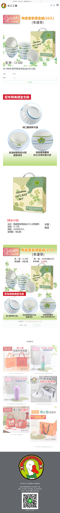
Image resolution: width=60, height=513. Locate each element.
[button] (4, 1)
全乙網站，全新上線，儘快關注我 (22, 1)
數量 (4, 77)
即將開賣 (30, 82)
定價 (4, 74)
